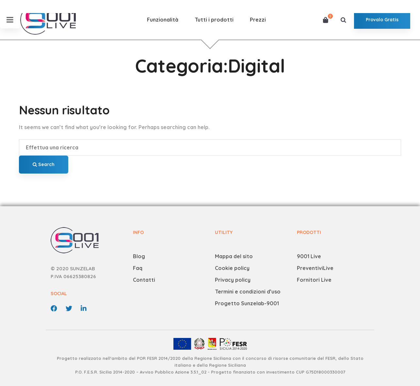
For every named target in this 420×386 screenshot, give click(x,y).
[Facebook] (53, 308)
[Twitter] (68, 308)
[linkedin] (83, 308)
